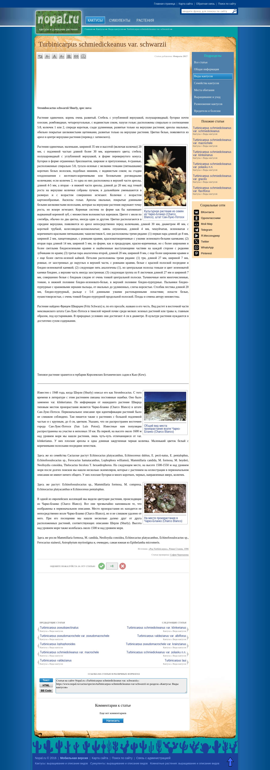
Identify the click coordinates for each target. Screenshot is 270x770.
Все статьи (201, 62)
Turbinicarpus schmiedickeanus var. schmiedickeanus (212, 131)
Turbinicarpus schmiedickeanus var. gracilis (212, 179)
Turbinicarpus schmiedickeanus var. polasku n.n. (212, 167)
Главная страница (164, 3)
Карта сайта (186, 3)
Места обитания (204, 90)
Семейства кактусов (206, 83)
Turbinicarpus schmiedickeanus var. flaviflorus (212, 191)
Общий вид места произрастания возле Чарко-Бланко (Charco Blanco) (162, 428)
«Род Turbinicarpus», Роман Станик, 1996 (168, 548)
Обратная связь (205, 3)
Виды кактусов (203, 76)
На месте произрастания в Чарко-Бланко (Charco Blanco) (163, 519)
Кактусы (95, 20)
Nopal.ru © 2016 (46, 758)
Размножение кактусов (208, 104)
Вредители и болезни (207, 111)
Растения (145, 20)
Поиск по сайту (227, 3)
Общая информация (206, 69)
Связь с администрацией (153, 758)
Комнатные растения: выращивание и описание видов (184, 763)
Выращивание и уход (207, 97)
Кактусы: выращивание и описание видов (61, 763)
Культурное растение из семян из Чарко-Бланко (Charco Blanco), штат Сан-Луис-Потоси (164, 214)
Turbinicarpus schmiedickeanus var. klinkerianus (212, 155)
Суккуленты (119, 20)
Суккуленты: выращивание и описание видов (119, 763)
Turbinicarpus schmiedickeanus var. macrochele (212, 143)
